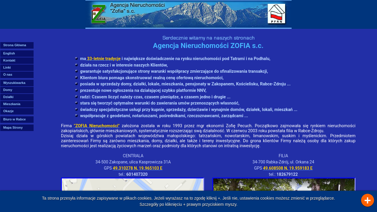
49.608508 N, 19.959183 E (287, 168)
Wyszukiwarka (14, 83)
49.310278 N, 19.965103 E (137, 168)
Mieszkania (11, 104)
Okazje (8, 111)
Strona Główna (14, 45)
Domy (7, 90)
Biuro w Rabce (14, 119)
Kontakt (9, 60)
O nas (7, 74)
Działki (8, 97)
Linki (7, 67)
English (9, 53)
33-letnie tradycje (103, 58)
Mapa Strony (13, 127)
